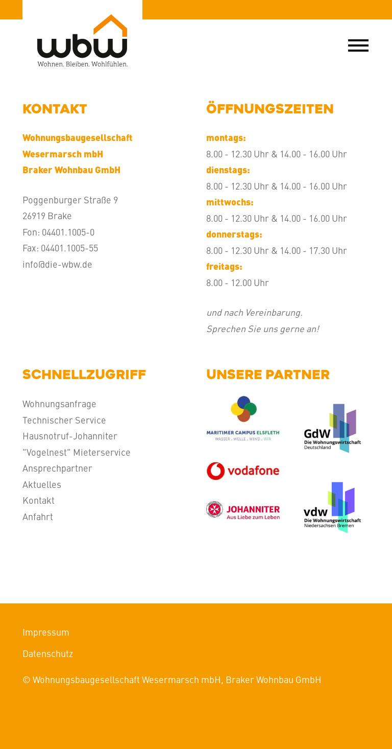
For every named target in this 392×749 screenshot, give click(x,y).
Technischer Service (64, 419)
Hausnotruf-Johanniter (69, 435)
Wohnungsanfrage (59, 403)
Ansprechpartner (57, 467)
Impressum (45, 631)
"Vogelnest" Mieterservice (76, 452)
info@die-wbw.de (57, 264)
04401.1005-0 (68, 231)
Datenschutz (47, 653)
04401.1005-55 (69, 247)
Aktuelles (41, 484)
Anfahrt (37, 516)
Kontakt (38, 500)
